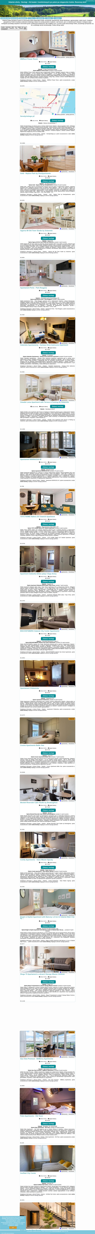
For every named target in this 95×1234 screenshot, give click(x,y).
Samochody (40, 18)
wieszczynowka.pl (90, 0)
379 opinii (57, 1129)
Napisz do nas (65, 1231)
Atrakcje (49, 18)
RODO (16, 1225)
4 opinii (61, 529)
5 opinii (58, 301)
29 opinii (65, 358)
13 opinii (55, 1186)
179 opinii (56, 472)
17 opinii (57, 758)
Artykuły (57, 18)
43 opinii (55, 72)
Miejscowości (23, 18)
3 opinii (60, 243)
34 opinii (60, 186)
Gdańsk (71, 32)
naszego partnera (42, 82)
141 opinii (62, 644)
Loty (32, 18)
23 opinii (56, 701)
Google (4, 1218)
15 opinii (60, 872)
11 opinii (62, 815)
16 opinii (64, 987)
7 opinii (61, 586)
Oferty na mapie (14, 18)
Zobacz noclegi (48, 68)
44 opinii (60, 1071)
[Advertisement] (47, 1017)
